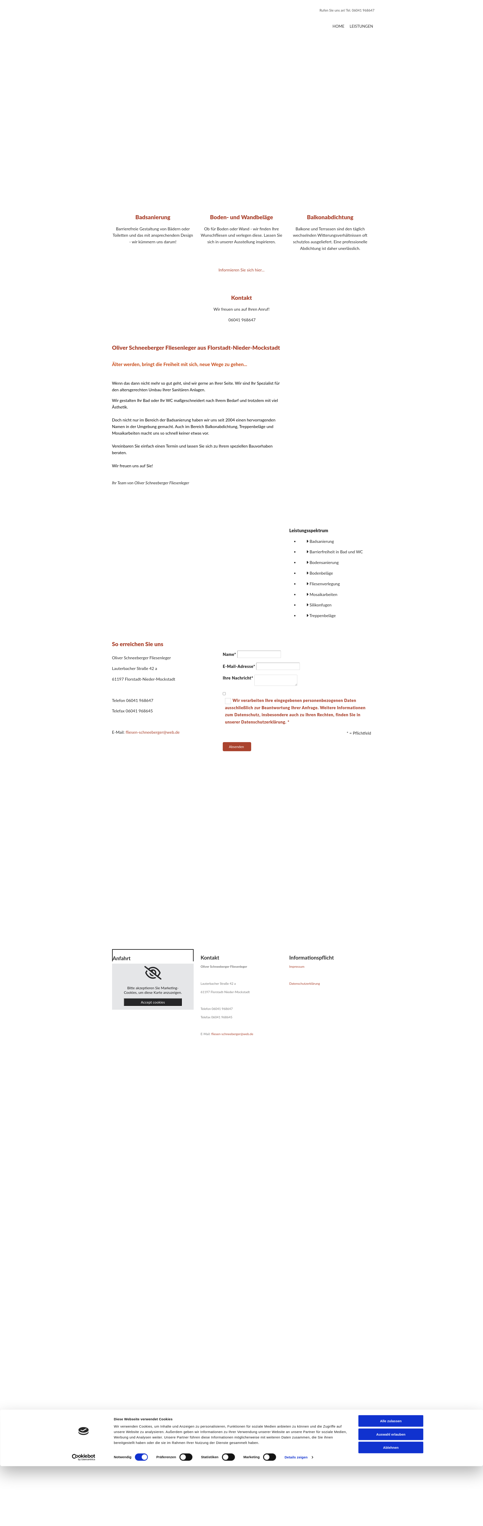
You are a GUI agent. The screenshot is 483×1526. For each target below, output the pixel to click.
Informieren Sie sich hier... (241, 269)
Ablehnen (390, 884)
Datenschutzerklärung (304, 983)
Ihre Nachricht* (238, 677)
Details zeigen (296, 894)
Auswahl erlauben (390, 871)
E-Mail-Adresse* (239, 666)
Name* (229, 654)
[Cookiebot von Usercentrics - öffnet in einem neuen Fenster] (83, 894)
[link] (152, 973)
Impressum (296, 966)
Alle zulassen (391, 858)
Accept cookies (153, 1002)
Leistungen (361, 26)
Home (338, 26)
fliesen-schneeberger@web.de (153, 732)
